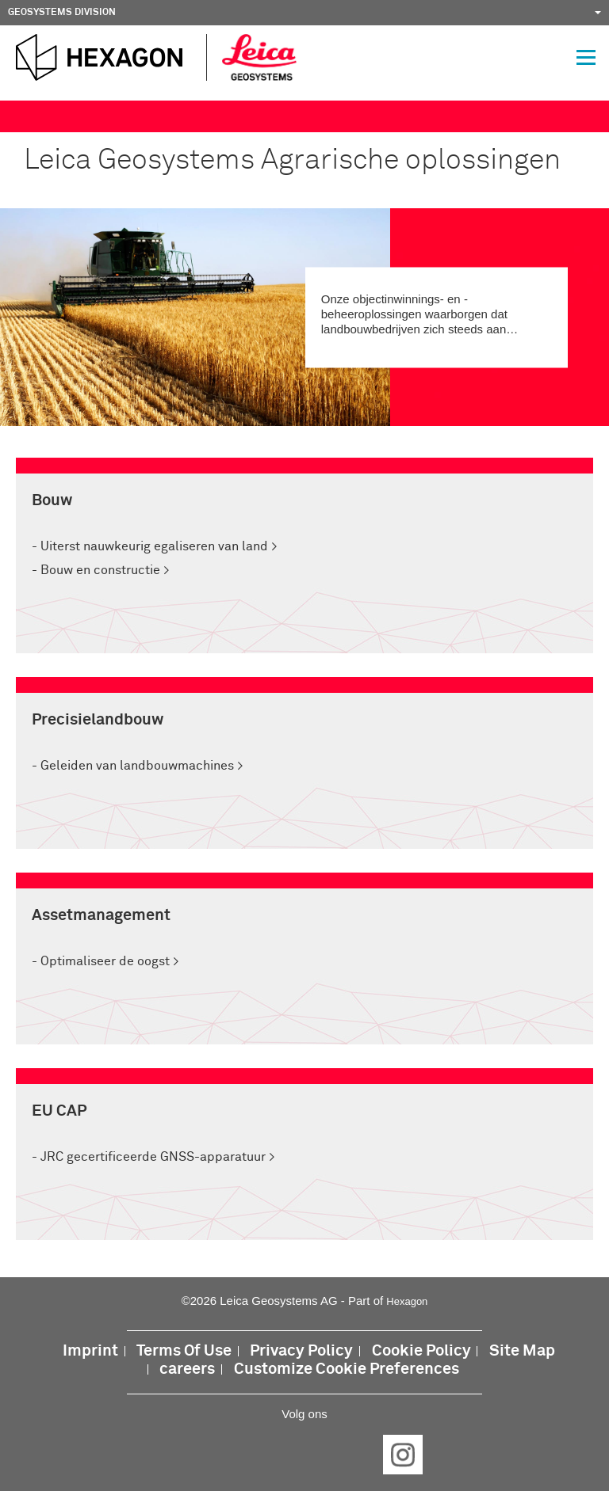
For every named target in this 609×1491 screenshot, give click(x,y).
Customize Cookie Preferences (346, 1369)
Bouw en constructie (100, 570)
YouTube (353, 1454)
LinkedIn (255, 1454)
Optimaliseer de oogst (105, 961)
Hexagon (406, 1301)
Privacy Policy (301, 1351)
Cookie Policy (421, 1351)
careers (187, 1369)
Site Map (522, 1351)
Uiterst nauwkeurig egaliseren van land (154, 546)
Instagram (403, 1454)
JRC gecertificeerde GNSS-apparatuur (153, 1157)
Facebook (206, 1454)
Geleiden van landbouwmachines (137, 765)
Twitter (304, 1454)
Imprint (90, 1351)
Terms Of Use (184, 1351)
